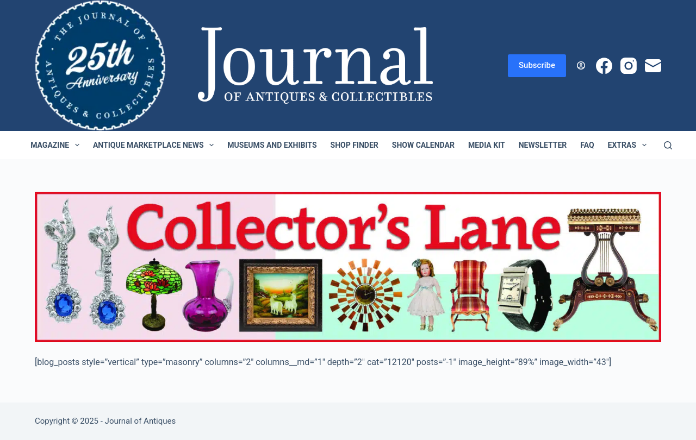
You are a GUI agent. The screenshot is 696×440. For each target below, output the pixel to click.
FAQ (587, 145)
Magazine (57, 145)
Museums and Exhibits (271, 145)
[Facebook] (604, 66)
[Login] (581, 65)
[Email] (653, 66)
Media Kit (486, 145)
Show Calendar (423, 145)
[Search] (668, 145)
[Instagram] (628, 66)
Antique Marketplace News (155, 145)
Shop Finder (354, 145)
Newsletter (543, 145)
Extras (629, 145)
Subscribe (537, 65)
